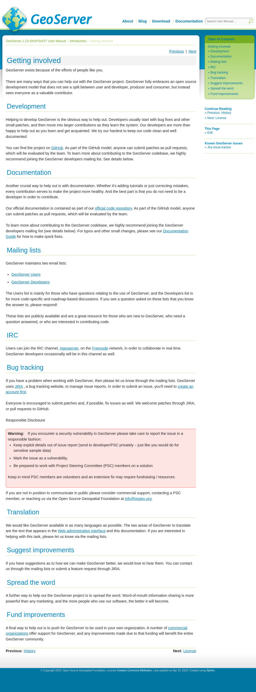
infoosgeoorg (138, 499)
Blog (142, 21)
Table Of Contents (221, 39)
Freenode (100, 348)
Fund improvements (224, 94)
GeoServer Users (26, 274)
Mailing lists (218, 62)
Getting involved (219, 46)
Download (161, 21)
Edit (210, 132)
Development (219, 51)
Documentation (189, 21)
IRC (213, 67)
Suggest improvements (226, 83)
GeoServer (46, 20)
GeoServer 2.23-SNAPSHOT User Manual (36, 41)
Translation (218, 78)
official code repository (113, 208)
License (189, 651)
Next (192, 51)
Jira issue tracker (219, 147)
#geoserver (69, 348)
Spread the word (221, 88)
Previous (176, 51)
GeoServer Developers (31, 282)
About (127, 21)
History (30, 651)
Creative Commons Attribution (134, 670)
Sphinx (211, 670)
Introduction (78, 41)
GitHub (57, 148)
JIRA (19, 386)
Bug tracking (219, 72)
